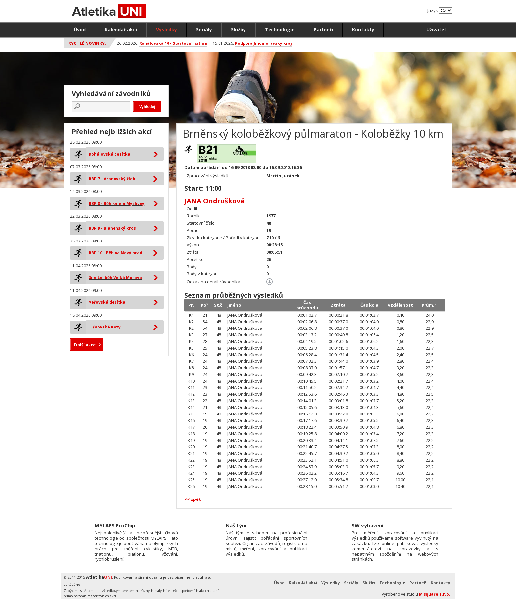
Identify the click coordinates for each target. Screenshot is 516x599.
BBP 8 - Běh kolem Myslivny (116, 203)
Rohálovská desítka (109, 154)
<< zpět (192, 499)
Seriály (204, 29)
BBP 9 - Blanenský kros (112, 228)
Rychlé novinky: (87, 43)
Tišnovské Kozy (105, 327)
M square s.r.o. (434, 594)
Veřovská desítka (107, 302)
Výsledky (166, 29)
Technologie (280, 29)
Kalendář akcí (121, 29)
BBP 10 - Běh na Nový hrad (115, 253)
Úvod (80, 29)
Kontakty (363, 29)
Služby (238, 29)
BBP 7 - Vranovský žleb (112, 179)
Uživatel (436, 29)
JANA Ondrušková (214, 200)
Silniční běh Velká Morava (115, 277)
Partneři (323, 29)
